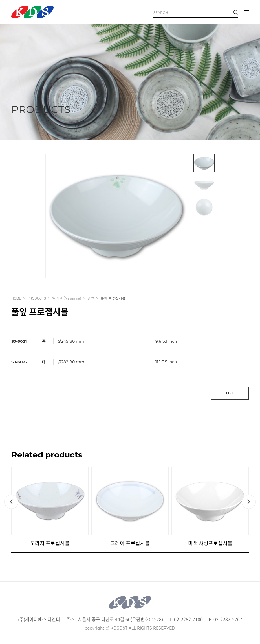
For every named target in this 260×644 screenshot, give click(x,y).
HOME (16, 298)
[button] (11, 502)
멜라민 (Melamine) (66, 298)
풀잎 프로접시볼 (113, 298)
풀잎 (90, 298)
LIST (229, 393)
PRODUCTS (36, 298)
